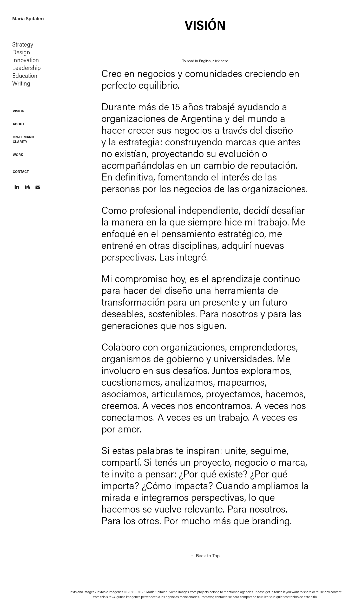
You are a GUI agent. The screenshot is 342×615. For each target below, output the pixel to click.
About (18, 123)
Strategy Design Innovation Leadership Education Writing (27, 63)
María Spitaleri (28, 18)
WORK (18, 154)
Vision (18, 110)
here (224, 60)
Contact (21, 171)
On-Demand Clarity (23, 139)
